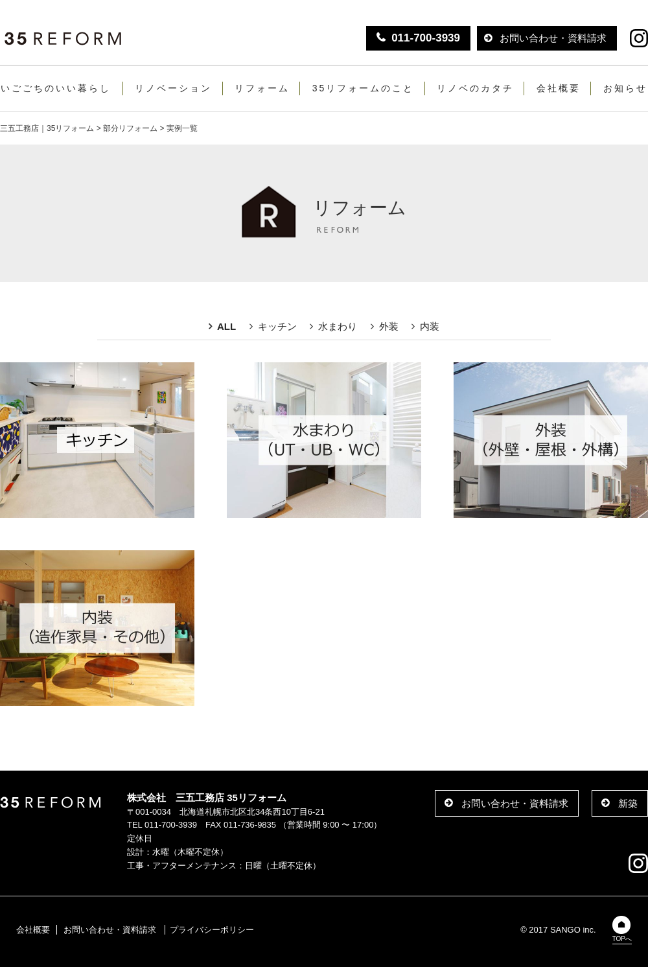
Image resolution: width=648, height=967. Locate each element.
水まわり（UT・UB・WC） (324, 440)
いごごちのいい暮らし (56, 88)
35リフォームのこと (363, 88)
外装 (389, 326)
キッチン (277, 326)
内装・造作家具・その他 (97, 628)
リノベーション (173, 88)
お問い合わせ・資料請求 (553, 37)
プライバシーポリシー (212, 930)
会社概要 (559, 88)
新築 (628, 803)
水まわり (337, 326)
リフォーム (262, 88)
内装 (429, 326)
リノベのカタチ (475, 88)
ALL (226, 326)
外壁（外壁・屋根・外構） (551, 440)
